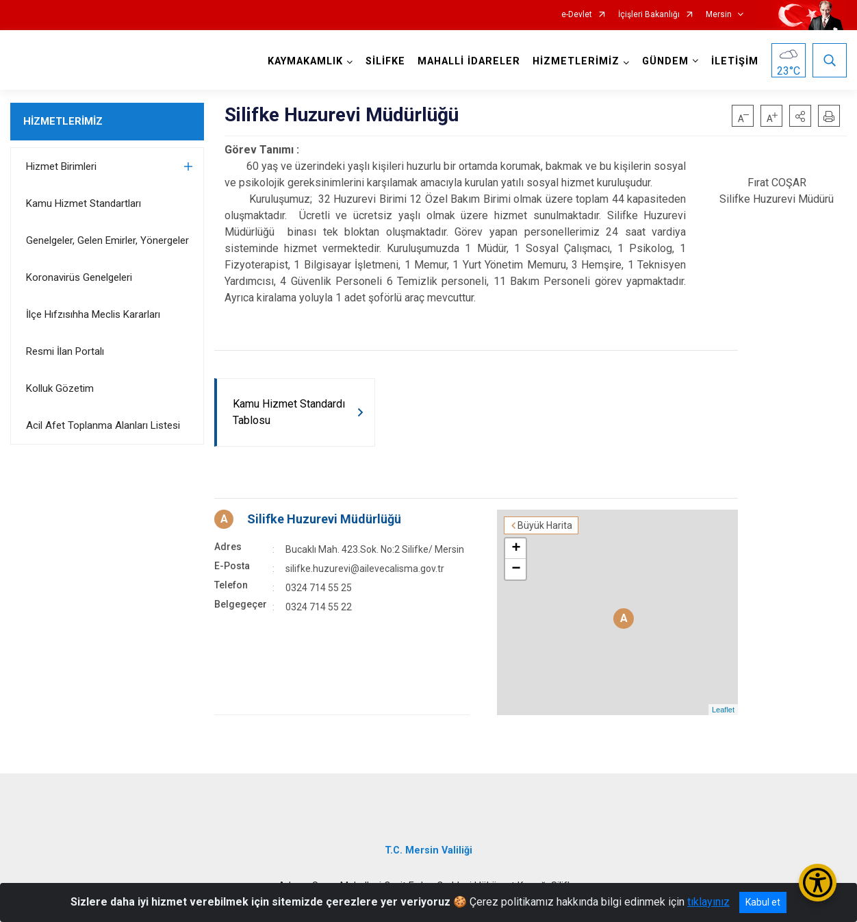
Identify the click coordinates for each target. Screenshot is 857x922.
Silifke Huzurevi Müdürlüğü (324, 519)
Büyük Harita (544, 525)
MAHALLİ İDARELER (469, 61)
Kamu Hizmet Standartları (83, 203)
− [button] (515, 569)
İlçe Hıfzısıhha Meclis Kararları (93, 314)
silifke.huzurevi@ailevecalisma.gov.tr (364, 568)
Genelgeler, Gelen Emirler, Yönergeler (107, 240)
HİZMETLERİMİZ (63, 121)
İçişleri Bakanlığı (649, 14)
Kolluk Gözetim (60, 388)
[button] (800, 116)
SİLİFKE (385, 61)
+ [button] (515, 548)
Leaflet (723, 710)
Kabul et (762, 902)
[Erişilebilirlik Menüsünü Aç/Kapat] (817, 882)
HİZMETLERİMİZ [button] (576, 61)
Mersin (719, 14)
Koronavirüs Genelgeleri (79, 277)
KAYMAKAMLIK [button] (305, 61)
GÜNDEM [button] (665, 61)
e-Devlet (576, 14)
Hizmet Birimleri (61, 166)
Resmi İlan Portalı (65, 351)
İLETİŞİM (734, 61)
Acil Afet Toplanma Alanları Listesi (103, 425)
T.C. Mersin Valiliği (428, 850)
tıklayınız (708, 901)
